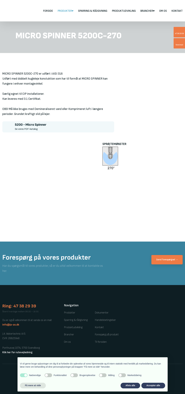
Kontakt (177, 11)
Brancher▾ (147, 11)
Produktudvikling (124, 11)
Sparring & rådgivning (92, 11)
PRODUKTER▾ (65, 11)
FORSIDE (48, 11)
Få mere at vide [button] (33, 385)
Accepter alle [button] (153, 385)
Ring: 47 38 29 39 (19, 306)
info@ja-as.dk (10, 324)
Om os (163, 11)
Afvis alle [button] (130, 385)
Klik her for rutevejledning (17, 352)
